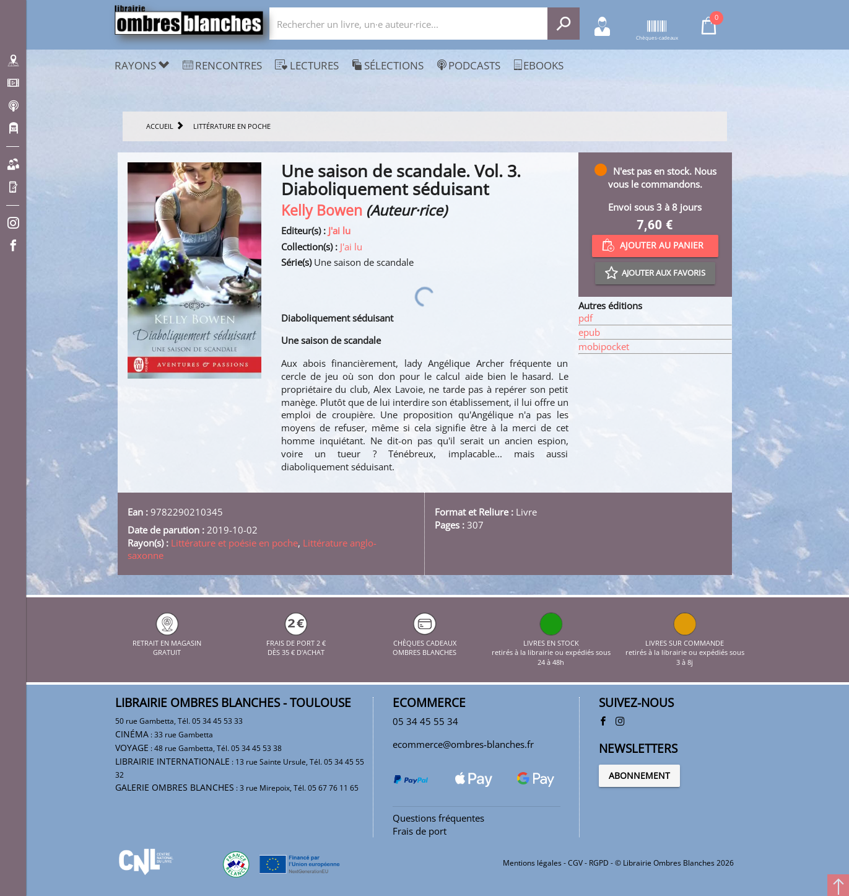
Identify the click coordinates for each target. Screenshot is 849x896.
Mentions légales (532, 863)
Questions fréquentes (438, 818)
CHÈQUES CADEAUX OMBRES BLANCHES (424, 642)
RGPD (599, 863)
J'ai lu (339, 230)
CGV (575, 863)
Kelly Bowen (321, 210)
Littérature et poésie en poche (234, 543)
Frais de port (419, 831)
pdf (585, 318)
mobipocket (603, 346)
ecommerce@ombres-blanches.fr (463, 744)
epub (589, 332)
